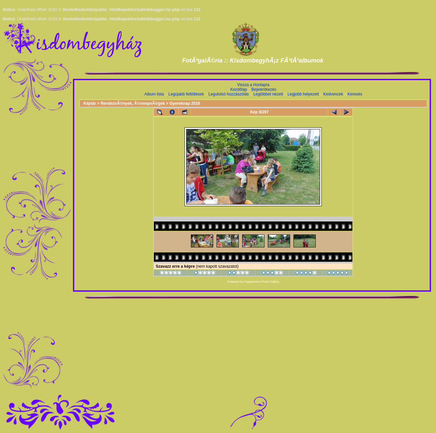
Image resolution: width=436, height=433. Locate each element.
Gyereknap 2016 (185, 103)
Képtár (89, 103)
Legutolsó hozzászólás (229, 94)
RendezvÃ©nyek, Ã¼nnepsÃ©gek (133, 103)
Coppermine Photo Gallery (261, 281)
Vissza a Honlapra (253, 84)
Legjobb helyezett (303, 94)
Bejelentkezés (263, 89)
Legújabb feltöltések (186, 94)
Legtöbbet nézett (268, 94)
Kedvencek (333, 94)
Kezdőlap (238, 89)
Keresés (354, 94)
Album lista (154, 94)
